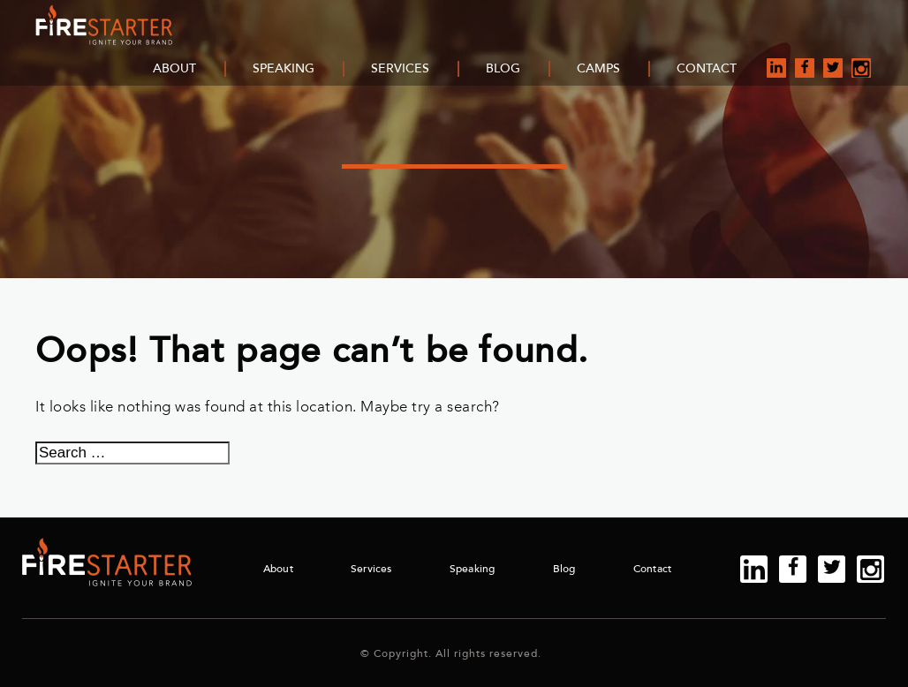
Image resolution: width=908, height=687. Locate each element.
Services (400, 68)
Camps (598, 68)
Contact (707, 68)
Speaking (283, 68)
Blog (503, 68)
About (174, 68)
